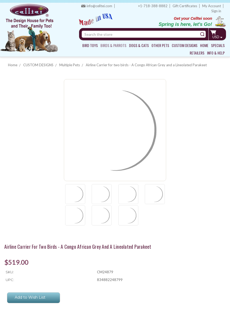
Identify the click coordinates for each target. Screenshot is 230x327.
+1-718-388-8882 (152, 6)
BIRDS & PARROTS (113, 45)
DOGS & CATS (139, 45)
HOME (204, 45)
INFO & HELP (216, 53)
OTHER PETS (160, 45)
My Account (211, 6)
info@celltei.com (99, 6)
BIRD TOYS (90, 45)
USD (217, 37)
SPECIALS (218, 45)
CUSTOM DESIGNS (184, 45)
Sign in (216, 11)
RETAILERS (197, 53)
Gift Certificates (185, 6)
